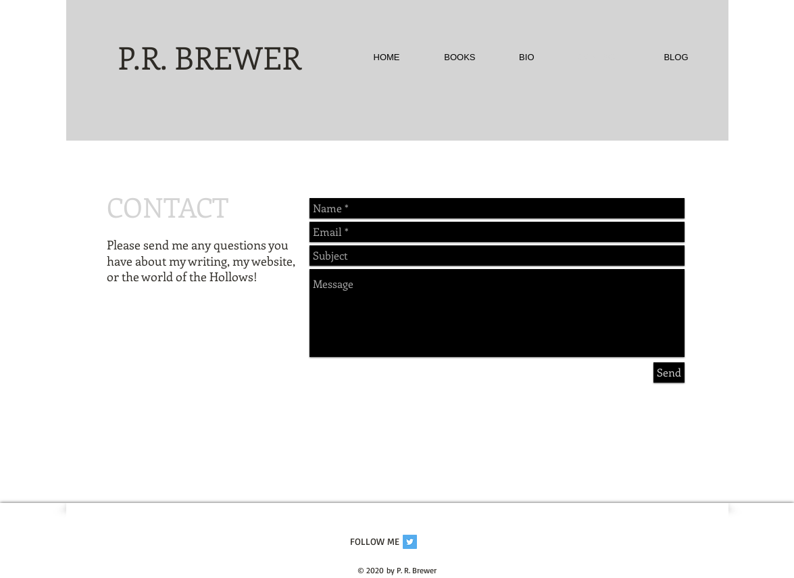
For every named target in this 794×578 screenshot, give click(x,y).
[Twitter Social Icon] (410, 542)
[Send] (669, 372)
